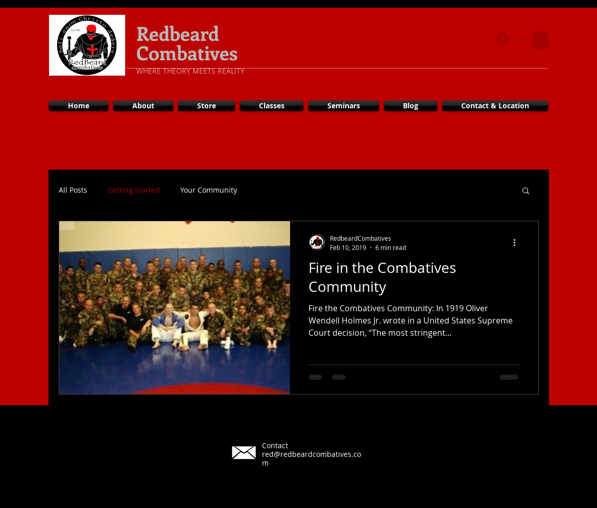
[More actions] (518, 242)
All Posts (73, 190)
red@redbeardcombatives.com (311, 458)
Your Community (208, 190)
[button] (541, 38)
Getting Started (134, 190)
